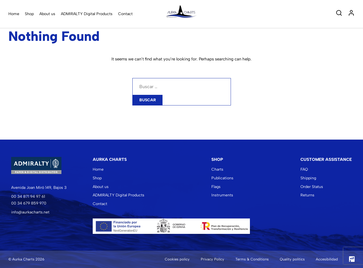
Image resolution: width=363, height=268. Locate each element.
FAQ (304, 169)
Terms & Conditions (252, 259)
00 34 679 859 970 (28, 203)
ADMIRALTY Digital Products (87, 13)
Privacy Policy (212, 259)
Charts (217, 169)
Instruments (222, 195)
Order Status (311, 186)
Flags (216, 186)
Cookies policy (177, 259)
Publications (222, 178)
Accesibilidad (327, 259)
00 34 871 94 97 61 (28, 196)
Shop (29, 13)
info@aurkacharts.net (30, 212)
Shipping (308, 178)
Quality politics (292, 259)
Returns (307, 195)
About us (47, 13)
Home (13, 13)
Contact (125, 13)
